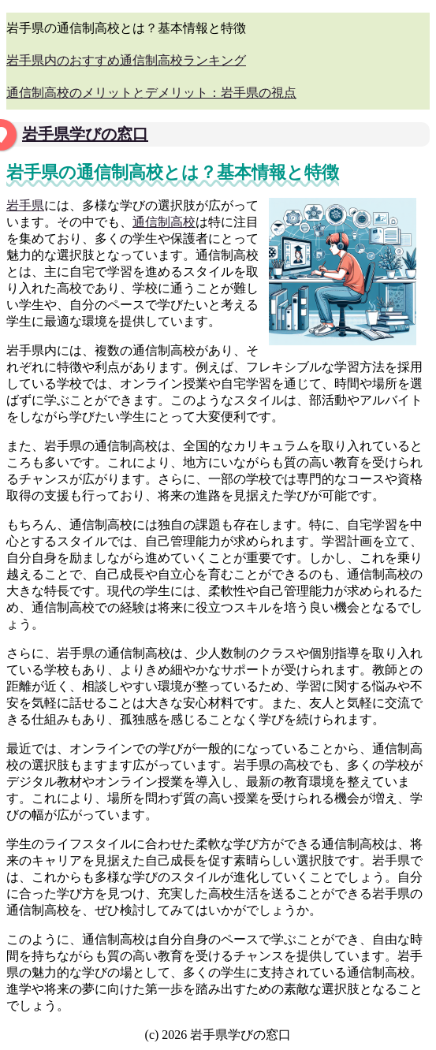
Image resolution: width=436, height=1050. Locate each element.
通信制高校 (164, 222)
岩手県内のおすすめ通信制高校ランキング (126, 60)
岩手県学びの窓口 (85, 134)
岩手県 (25, 205)
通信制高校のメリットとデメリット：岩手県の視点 (151, 92)
